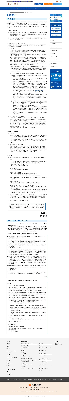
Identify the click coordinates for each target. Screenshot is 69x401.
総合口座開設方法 (56, 31)
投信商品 (8, 365)
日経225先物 (9, 352)
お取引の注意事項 (54, 59)
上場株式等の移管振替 (25, 361)
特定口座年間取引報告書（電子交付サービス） (29, 360)
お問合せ (40, 370)
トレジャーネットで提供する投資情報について (29, 368)
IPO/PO (8, 346)
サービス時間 (23, 353)
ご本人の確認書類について (25, 347)
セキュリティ (21, 379)
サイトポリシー (9, 379)
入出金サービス (23, 355)
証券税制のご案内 (54, 50)
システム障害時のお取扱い (43, 361)
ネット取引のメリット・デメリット (45, 347)
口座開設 (48, 4)
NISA (7, 371)
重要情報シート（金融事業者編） (28, 379)
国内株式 (8, 343)
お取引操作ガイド (54, 43)
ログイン (57, 4)
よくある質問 (41, 367)
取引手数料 (53, 53)
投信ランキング (9, 363)
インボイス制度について (43, 368)
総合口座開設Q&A (56, 35)
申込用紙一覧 (23, 350)
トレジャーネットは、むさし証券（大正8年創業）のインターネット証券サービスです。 (20, 1)
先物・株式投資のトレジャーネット (17, 12)
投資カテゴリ (9, 362)
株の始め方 (41, 345)
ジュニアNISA (9, 373)
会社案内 (52, 40)
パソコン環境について (50, 379)
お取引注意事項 (23, 366)
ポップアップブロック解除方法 (58, 379)
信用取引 (8, 345)
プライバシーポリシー (15, 379)
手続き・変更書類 (54, 47)
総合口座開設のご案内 (25, 345)
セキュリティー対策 (42, 355)
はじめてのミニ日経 (42, 350)
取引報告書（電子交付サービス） (27, 358)
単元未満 (8, 348)
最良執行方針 (35, 379)
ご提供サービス (54, 56)
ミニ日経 (8, 354)
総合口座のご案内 (56, 28)
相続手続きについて (55, 66)
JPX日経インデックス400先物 (12, 357)
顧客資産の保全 (44, 379)
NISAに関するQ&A (10, 374)
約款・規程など (54, 63)
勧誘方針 (39, 379)
